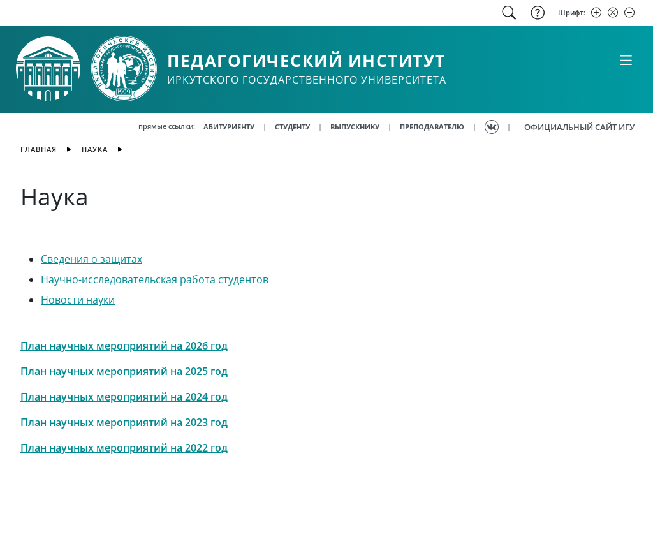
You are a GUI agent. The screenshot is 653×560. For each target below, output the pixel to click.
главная (38, 149)
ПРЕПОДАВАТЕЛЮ (432, 126)
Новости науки (78, 300)
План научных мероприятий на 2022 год (124, 448)
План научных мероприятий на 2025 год (124, 371)
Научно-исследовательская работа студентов (154, 279)
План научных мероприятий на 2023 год (124, 422)
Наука (95, 149)
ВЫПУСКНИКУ (354, 126)
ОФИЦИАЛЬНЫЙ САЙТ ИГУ (579, 127)
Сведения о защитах (91, 259)
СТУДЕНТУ (292, 126)
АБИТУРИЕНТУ (228, 126)
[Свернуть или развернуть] (625, 60)
